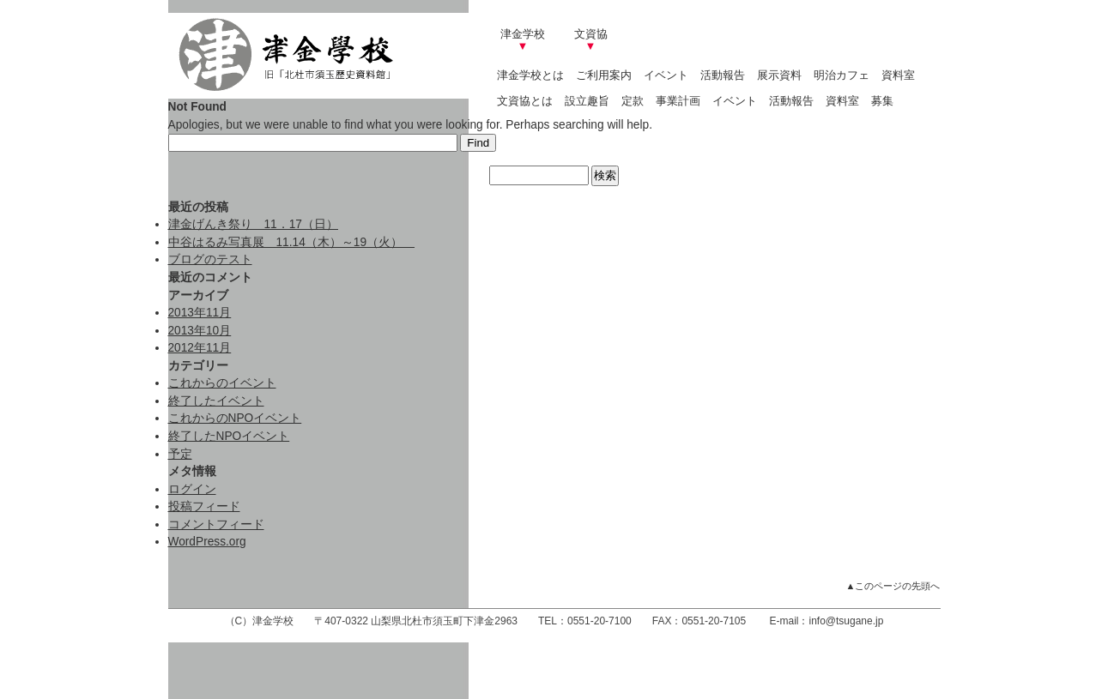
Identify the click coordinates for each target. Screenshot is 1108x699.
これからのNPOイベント (235, 418)
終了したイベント (216, 401)
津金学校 (522, 39)
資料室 (898, 75)
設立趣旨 (587, 100)
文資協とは (525, 100)
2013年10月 (200, 330)
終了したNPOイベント (229, 436)
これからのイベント (222, 383)
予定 (180, 454)
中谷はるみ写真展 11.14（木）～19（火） (291, 242)
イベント (666, 75)
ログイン (192, 489)
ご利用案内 (604, 75)
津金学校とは (530, 75)
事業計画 (678, 100)
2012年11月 (200, 347)
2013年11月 (200, 312)
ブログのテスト (210, 259)
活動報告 (722, 75)
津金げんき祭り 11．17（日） (253, 224)
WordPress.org (207, 541)
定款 (632, 100)
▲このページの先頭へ (893, 586)
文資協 (591, 39)
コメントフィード (216, 524)
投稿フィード (204, 506)
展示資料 (779, 75)
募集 (882, 100)
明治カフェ (841, 75)
